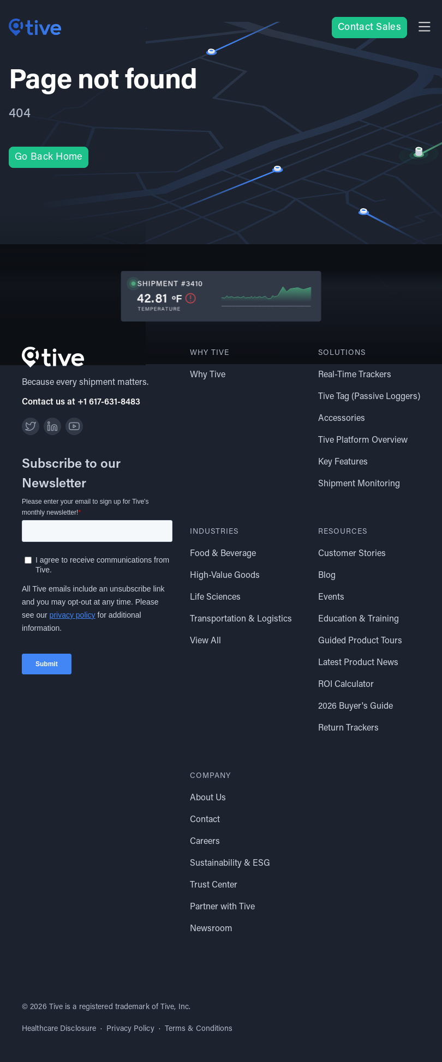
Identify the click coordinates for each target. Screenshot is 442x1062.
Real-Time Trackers (354, 375)
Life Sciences (215, 597)
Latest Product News (358, 663)
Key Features (343, 462)
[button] (424, 27)
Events (331, 597)
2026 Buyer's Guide (355, 706)
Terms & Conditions (199, 1029)
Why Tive (207, 375)
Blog (327, 575)
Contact (205, 820)
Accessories (341, 418)
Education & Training (358, 619)
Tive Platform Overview (363, 440)
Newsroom (211, 929)
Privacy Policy (130, 1029)
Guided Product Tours (360, 641)
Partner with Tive (222, 907)
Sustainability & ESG (230, 863)
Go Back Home (48, 157)
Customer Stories (352, 554)
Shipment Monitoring (359, 484)
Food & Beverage (223, 554)
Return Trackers (348, 728)
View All (205, 641)
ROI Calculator (346, 684)
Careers (205, 841)
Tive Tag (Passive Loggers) (369, 397)
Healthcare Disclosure (59, 1029)
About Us (208, 798)
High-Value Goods (225, 575)
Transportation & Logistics (241, 619)
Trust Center (213, 885)
